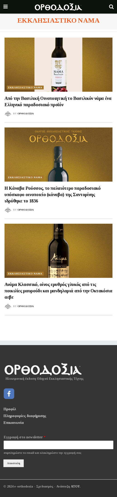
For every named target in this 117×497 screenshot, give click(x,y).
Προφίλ (9, 409)
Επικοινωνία (13, 422)
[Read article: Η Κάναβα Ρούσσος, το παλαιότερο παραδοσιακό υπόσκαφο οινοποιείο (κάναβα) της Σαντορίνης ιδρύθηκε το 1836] (58, 154)
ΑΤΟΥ (75, 486)
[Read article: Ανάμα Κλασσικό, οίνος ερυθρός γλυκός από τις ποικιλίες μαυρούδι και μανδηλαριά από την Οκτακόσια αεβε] (58, 251)
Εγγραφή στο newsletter (24, 437)
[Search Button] (111, 7)
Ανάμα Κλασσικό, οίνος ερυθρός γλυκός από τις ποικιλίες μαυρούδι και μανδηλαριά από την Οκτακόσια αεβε (58, 291)
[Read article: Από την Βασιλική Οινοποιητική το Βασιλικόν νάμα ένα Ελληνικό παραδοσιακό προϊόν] (58, 65)
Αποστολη (13, 463)
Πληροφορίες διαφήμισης (24, 416)
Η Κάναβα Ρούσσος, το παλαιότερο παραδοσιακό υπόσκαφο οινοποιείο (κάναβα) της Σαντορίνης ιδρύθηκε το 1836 (53, 194)
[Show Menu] (5, 7)
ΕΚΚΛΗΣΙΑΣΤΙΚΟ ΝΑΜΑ (25, 87)
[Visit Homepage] (58, 6)
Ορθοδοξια (25, 113)
